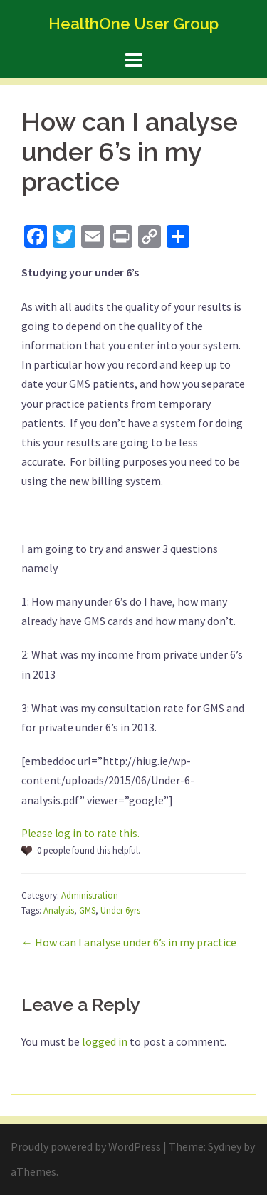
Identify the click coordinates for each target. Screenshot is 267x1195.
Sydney (224, 1146)
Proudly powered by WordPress (86, 1146)
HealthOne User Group (133, 23)
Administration (89, 895)
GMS (87, 910)
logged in (104, 1041)
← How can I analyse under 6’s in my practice (128, 942)
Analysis (58, 910)
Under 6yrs (120, 910)
